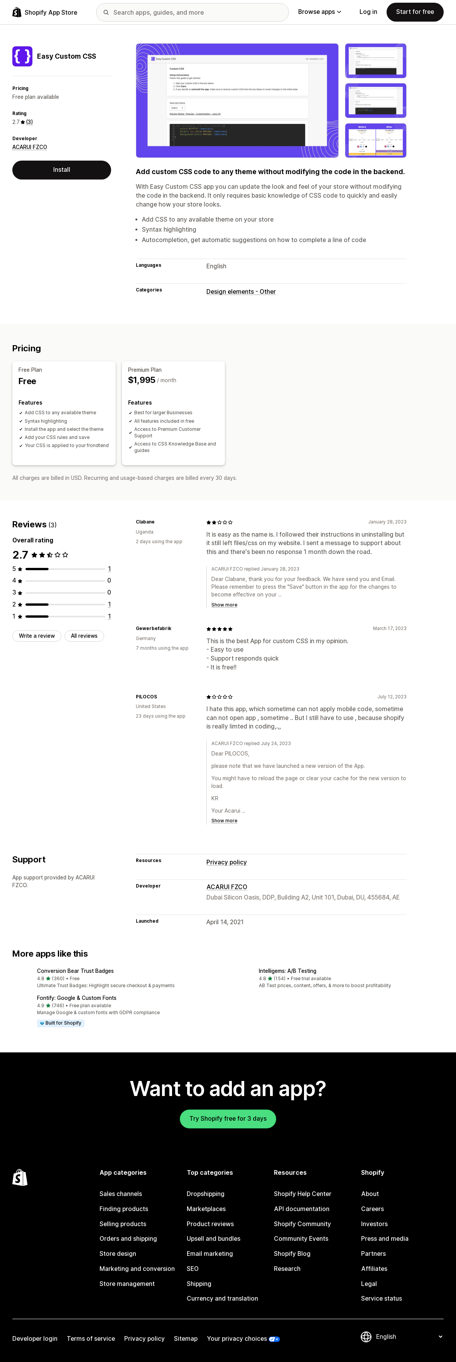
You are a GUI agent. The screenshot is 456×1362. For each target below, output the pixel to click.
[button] (117, 978)
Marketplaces (206, 1209)
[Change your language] (409, 1337)
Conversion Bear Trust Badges (75, 971)
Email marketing (210, 1253)
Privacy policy (226, 862)
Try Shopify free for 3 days (228, 1118)
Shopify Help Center (302, 1194)
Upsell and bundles (213, 1238)
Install (61, 169)
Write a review (37, 636)
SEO (193, 1268)
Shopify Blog (292, 1253)
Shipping (199, 1283)
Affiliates (374, 1268)
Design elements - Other (241, 291)
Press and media (385, 1238)
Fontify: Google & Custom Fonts (77, 998)
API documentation (301, 1209)
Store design (118, 1253)
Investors (374, 1224)
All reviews (84, 636)
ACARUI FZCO (29, 147)
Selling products (123, 1224)
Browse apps (319, 11)
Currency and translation (222, 1298)
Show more (224, 605)
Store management (127, 1283)
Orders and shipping (128, 1238)
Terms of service (91, 1338)
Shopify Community (302, 1224)
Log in (368, 11)
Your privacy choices (237, 1338)
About (370, 1194)
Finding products (124, 1209)
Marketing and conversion (137, 1268)
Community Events (301, 1238)
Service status (381, 1298)
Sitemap (186, 1338)
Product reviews (210, 1224)
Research (287, 1268)
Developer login (34, 1338)
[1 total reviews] (109, 569)
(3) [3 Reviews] (29, 122)
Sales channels (121, 1194)
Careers (372, 1209)
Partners (373, 1253)
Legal (369, 1283)
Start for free (415, 11)
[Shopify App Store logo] (44, 12)
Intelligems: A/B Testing (287, 971)
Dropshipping (206, 1194)
